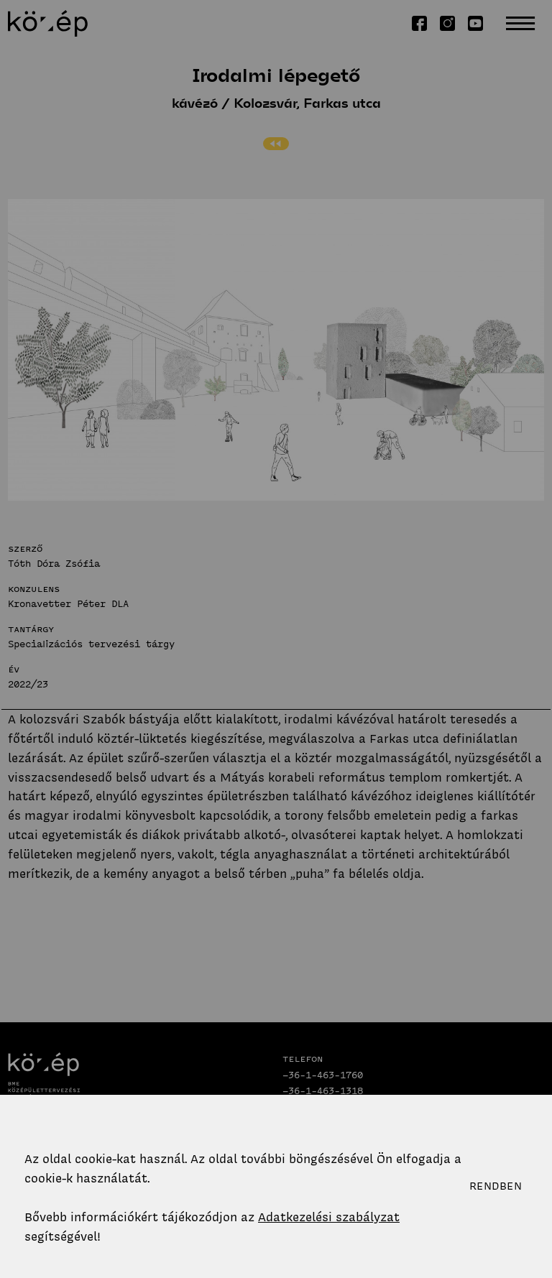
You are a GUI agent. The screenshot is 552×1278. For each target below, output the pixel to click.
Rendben (495, 1186)
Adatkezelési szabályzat (329, 1217)
